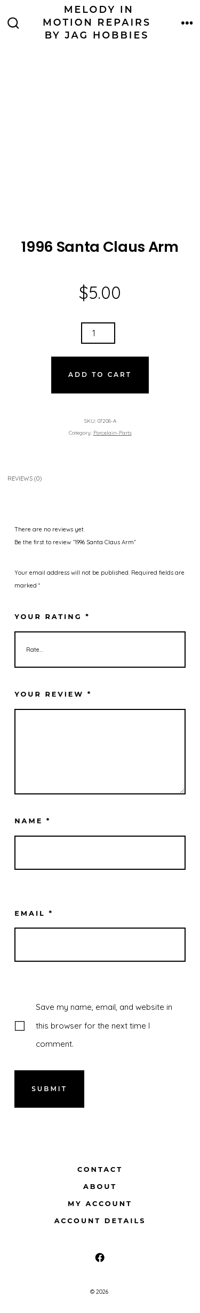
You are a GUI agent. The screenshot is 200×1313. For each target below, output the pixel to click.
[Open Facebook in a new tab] (100, 1258)
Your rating (52, 617)
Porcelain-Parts (112, 432)
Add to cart (100, 374)
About (100, 1187)
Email (33, 913)
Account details (100, 1221)
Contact (100, 1169)
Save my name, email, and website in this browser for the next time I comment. (104, 1025)
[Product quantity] (98, 333)
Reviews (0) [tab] (24, 478)
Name (32, 821)
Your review (53, 694)
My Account (100, 1204)
